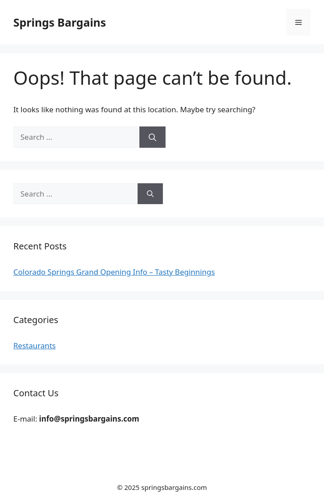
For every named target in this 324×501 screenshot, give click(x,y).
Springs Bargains (59, 22)
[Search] (152, 137)
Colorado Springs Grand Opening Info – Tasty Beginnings (114, 272)
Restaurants (34, 345)
